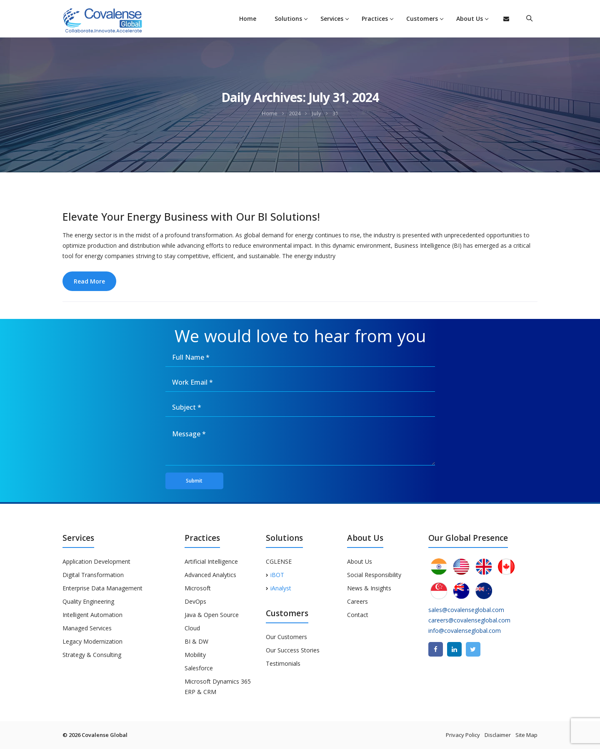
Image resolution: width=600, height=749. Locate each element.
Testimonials (283, 663)
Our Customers (286, 637)
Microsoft (198, 588)
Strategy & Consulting (91, 655)
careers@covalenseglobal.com (469, 620)
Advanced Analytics (210, 575)
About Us (469, 18)
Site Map (526, 735)
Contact (357, 615)
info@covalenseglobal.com (464, 631)
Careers (357, 601)
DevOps (195, 601)
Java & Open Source (212, 615)
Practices (375, 18)
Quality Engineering (88, 601)
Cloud (192, 628)
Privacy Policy (463, 735)
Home (247, 18)
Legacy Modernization (92, 641)
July (316, 113)
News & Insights (369, 588)
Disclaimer (498, 735)
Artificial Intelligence (211, 561)
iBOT (275, 575)
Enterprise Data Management (102, 588)
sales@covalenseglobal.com (466, 610)
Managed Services (87, 628)
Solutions (288, 18)
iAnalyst (278, 588)
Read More (89, 281)
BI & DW (196, 641)
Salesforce (199, 668)
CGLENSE (279, 561)
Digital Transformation (93, 575)
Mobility (195, 655)
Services (331, 18)
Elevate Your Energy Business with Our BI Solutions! (191, 216)
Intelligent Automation (92, 615)
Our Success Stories (293, 650)
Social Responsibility (374, 575)
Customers (422, 18)
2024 (294, 113)
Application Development (96, 561)
